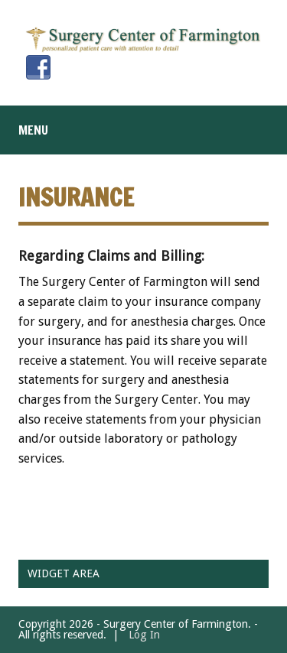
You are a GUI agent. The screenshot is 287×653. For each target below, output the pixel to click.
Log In (144, 635)
